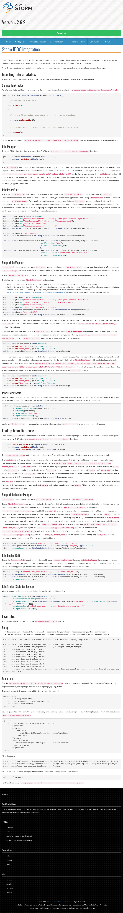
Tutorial (9, 832)
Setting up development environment (19, 836)
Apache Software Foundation (61, 902)
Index (8, 856)
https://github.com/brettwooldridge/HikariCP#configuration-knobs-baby (37, 292)
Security (9, 884)
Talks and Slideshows (77, 42)
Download (61, 33)
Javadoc (9, 860)
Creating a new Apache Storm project (19, 840)
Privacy (9, 892)
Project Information (38, 42)
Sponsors (9, 888)
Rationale (9, 828)
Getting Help (20, 42)
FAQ (8, 864)
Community (95, 42)
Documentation (57, 42)
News (107, 42)
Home (8, 42)
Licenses (9, 880)
